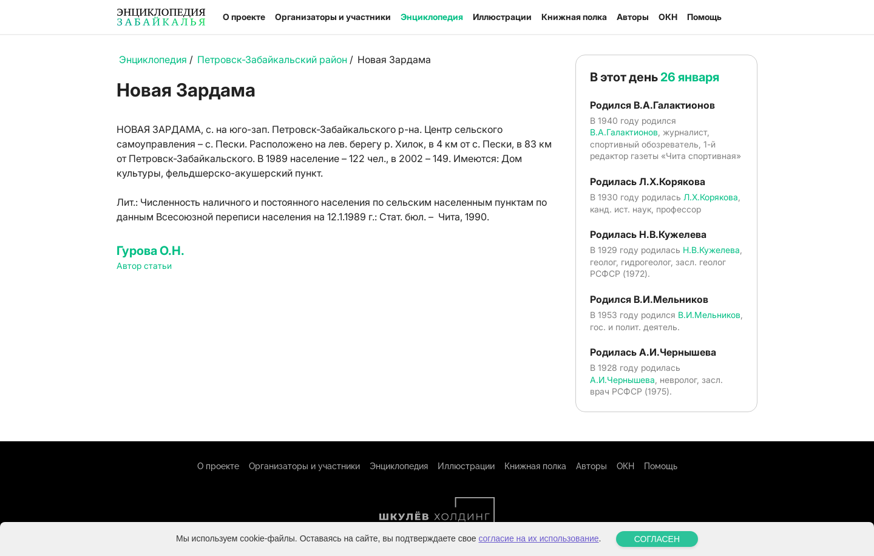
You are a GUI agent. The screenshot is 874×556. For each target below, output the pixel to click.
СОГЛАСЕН (657, 539)
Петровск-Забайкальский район (272, 59)
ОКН (668, 17)
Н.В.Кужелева (711, 250)
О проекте (244, 17)
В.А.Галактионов (624, 132)
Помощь (704, 17)
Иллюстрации (502, 17)
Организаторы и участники (333, 17)
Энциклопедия (432, 17)
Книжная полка (574, 17)
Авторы (633, 17)
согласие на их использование (538, 538)
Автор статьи (144, 265)
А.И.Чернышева (622, 380)
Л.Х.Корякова (710, 197)
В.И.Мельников (709, 315)
